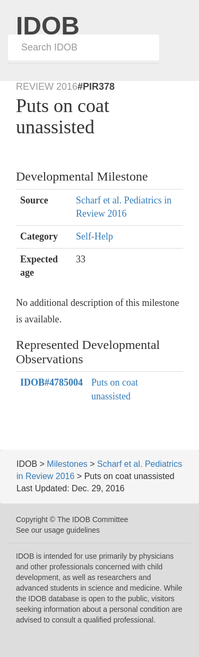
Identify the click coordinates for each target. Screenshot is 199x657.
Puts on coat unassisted (114, 389)
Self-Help (94, 236)
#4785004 (51, 382)
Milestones (67, 463)
